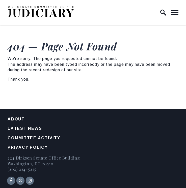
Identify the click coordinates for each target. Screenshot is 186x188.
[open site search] (163, 12)
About (16, 119)
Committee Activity (34, 138)
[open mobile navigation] (174, 12)
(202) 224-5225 (22, 169)
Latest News (25, 128)
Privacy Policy (28, 147)
